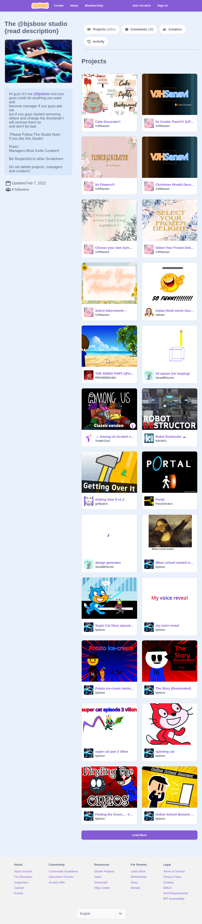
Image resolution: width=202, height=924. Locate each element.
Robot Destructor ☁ (171, 436)
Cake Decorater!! (108, 122)
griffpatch (101, 503)
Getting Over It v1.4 (109, 499)
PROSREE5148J (105, 377)
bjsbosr (160, 567)
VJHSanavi (102, 126)
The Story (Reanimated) (173, 688)
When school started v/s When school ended (175, 562)
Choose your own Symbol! (114, 248)
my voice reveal (167, 625)
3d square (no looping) (173, 373)
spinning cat (165, 751)
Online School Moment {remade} (175, 814)
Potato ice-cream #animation (114, 688)
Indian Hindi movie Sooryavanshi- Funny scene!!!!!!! (175, 310)
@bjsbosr (41, 94)
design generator (108, 562)
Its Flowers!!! (105, 184)
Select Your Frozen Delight (175, 248)
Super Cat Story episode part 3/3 (114, 625)
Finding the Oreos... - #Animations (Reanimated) (114, 814)
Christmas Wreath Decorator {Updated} (175, 184)
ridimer (160, 314)
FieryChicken (164, 503)
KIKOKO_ (162, 441)
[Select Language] (101, 913)
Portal (160, 499)
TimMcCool (102, 441)
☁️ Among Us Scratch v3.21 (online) (114, 436)
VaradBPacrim (165, 377)
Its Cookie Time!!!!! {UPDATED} (175, 122)
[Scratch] (40, 5)
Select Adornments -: (111, 310)
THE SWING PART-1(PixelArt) (114, 373)
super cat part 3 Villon (111, 751)
